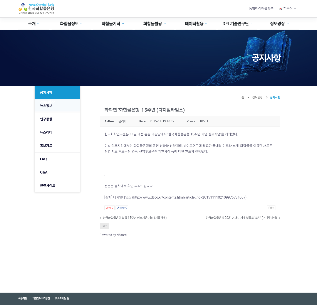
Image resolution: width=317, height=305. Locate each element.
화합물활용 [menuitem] (155, 23)
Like (109, 207)
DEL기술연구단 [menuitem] (238, 23)
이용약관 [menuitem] (22, 298)
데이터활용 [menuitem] (196, 23)
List (104, 226)
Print (271, 207)
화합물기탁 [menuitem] (113, 23)
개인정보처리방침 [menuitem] (41, 298)
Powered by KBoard (113, 235)
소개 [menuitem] (34, 23)
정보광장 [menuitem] (280, 23)
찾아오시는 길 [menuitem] (62, 298)
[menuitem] (287, 8)
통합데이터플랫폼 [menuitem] (261, 9)
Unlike (122, 207)
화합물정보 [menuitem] (71, 23)
